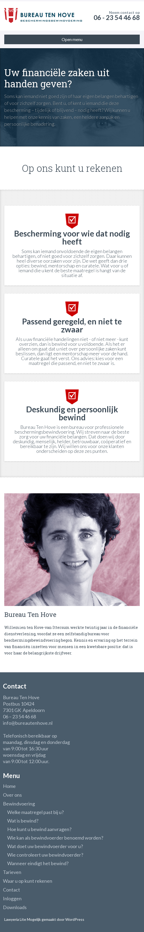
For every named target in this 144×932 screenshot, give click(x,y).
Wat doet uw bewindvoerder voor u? (45, 846)
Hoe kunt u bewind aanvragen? (39, 829)
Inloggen (12, 898)
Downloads (15, 907)
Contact (11, 890)
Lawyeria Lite (15, 919)
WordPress (74, 919)
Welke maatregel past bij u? (35, 812)
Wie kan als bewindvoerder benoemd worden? (55, 838)
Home (9, 786)
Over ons (12, 795)
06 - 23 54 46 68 (117, 17)
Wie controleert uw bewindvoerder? (45, 855)
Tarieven (12, 872)
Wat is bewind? (22, 821)
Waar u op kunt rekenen (27, 881)
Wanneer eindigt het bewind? (38, 863)
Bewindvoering (19, 804)
